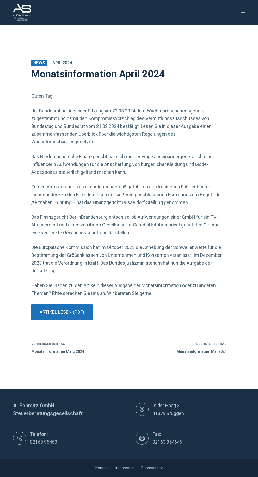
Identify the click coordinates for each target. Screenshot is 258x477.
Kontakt (102, 468)
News (39, 62)
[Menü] (243, 12)
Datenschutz (152, 468)
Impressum (125, 468)
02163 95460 (43, 442)
